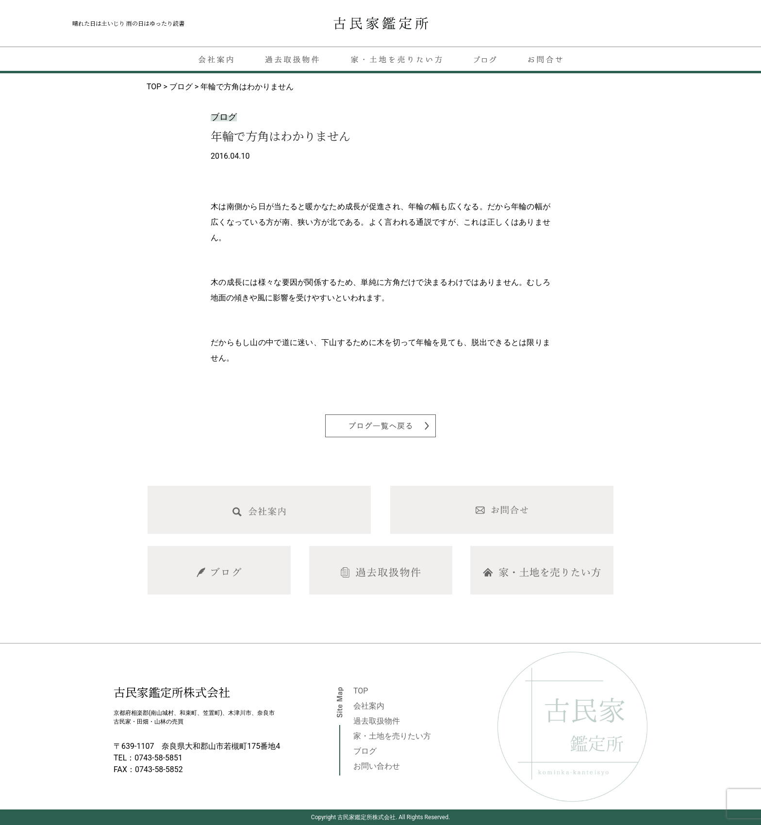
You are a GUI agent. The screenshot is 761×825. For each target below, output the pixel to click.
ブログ (365, 751)
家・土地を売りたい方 (392, 736)
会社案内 (368, 705)
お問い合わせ (376, 766)
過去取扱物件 (376, 721)
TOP (360, 690)
